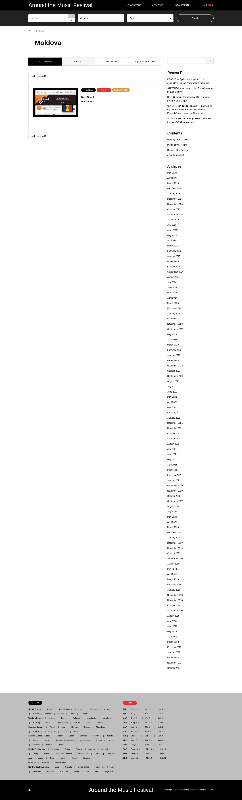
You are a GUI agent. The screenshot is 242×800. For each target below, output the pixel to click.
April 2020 (172, 522)
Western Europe (36, 718)
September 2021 (175, 438)
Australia (45, 762)
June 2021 (172, 454)
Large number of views (144, 61)
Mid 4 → (148, 722)
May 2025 (172, 235)
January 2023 (173, 355)
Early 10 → (135, 749)
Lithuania (84, 714)
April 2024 (172, 298)
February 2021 (174, 475)
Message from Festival (178, 139)
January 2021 (173, 480)
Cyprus (64, 731)
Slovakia (83, 736)
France (64, 718)
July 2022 (172, 386)
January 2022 (173, 418)
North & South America (39, 767)
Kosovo (47, 740)
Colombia (64, 771)
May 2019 (172, 569)
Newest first (111, 61)
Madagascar (83, 754)
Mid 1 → (148, 709)
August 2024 (173, 277)
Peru (97, 771)
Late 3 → (162, 718)
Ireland (81, 709)
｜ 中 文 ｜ (207, 5)
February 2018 (174, 647)
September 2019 (175, 558)
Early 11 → (135, 754)
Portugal (100, 722)
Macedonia (100, 727)
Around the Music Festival (121, 790)
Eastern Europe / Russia (40, 736)
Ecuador (50, 771)
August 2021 (173, 444)
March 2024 (173, 303)
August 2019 (173, 563)
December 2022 (175, 360)
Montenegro (85, 740)
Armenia (92, 749)
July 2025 (172, 225)
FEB (125, 714)
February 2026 (174, 188)
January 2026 (173, 193)
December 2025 (175, 199)
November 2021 (175, 428)
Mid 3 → (149, 718)
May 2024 (172, 292)
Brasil (76, 771)
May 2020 (172, 517)
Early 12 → (135, 758)
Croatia (87, 727)
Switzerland (62, 722)
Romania (96, 736)
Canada (68, 767)
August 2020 (173, 506)
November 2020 (175, 491)
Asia (31, 758)
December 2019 (175, 543)
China (52, 758)
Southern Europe (36, 727)
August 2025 (173, 219)
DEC (125, 758)
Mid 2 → (148, 714)
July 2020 (172, 511)
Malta (76, 731)
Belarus (49, 745)
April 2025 (172, 240)
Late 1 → (161, 709)
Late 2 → (161, 714)
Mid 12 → (150, 758)
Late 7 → (161, 736)
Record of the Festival (177, 150)
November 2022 (175, 365)
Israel (46, 754)
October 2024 (173, 266)
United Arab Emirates (63, 754)
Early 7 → (135, 736)
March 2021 (173, 470)
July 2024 (172, 282)
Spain (88, 722)
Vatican (52, 727)
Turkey (35, 754)
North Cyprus (50, 731)
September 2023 (175, 329)
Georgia (79, 749)
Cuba (57, 767)
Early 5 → (135, 727)
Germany (36, 722)
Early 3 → (135, 718)
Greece (35, 731)
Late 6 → (161, 731)
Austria (49, 722)
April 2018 (172, 636)
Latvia (72, 714)
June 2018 (172, 626)
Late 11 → (164, 754)
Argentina (108, 771)
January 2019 (173, 590)
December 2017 (175, 657)
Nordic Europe (35, 709)
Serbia (35, 740)
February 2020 (174, 532)
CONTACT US (134, 5)
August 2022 (173, 381)
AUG (125, 740)
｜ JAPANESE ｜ (182, 5)
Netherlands (91, 718)
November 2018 (175, 600)
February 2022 (174, 412)
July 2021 (172, 449)
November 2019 (175, 548)
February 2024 (174, 308)
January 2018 (173, 652)
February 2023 (174, 350)
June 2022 (172, 392)
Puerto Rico (99, 767)
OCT (125, 749)
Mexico (113, 767)
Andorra (52, 718)
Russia (60, 745)
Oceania (33, 762)
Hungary (59, 736)
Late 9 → (161, 745)
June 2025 (172, 230)
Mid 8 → (149, 740)
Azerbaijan (106, 749)
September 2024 (175, 272)
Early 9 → (135, 745)
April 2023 (172, 339)
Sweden (48, 714)
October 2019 (173, 553)
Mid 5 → (148, 727)
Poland (98, 740)
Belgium (76, 718)
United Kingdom (65, 709)
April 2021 (172, 464)
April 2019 (172, 574)
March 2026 (173, 183)
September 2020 (175, 501)
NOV (125, 754)
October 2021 (173, 433)
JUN (125, 731)
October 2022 (173, 371)
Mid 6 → (148, 731)
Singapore (87, 758)
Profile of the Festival (177, 145)
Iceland (50, 709)
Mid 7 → (148, 736)
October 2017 (173, 668)
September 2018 (175, 610)
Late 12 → (164, 758)
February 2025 (174, 251)
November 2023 (175, 324)
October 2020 (173, 496)
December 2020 (175, 485)
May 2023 (172, 334)
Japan (40, 758)
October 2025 (173, 209)
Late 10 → (164, 749)
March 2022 (173, 407)
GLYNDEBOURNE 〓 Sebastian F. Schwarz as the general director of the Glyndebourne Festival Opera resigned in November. (189, 110)
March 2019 (173, 579)
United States (83, 767)
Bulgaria (110, 736)
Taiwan (63, 758)
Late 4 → (161, 722)
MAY (125, 727)
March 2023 (173, 344)
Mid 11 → (150, 754)
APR (125, 722)
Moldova (36, 745)
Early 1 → (135, 709)
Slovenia (74, 727)
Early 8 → (135, 740)
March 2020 (173, 527)
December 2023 (175, 318)
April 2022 (172, 402)
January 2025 (173, 256)
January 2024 (173, 313)
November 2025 (175, 204)
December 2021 (175, 423)
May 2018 (172, 631)
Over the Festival (175, 155)
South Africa (111, 754)
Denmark (94, 709)
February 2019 (174, 584)
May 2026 (172, 173)
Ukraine (111, 740)
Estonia (60, 714)
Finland (35, 714)
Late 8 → (162, 740)
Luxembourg (107, 718)
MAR (125, 718)
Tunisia (97, 754)
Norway (107, 709)
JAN (125, 709)
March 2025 (173, 245)
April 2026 (172, 178)
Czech (71, 736)
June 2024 (172, 287)
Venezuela (37, 771)
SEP (125, 745)
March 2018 (173, 642)
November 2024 (175, 261)
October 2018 (173, 605)
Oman (67, 749)
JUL (124, 736)
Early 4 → (135, 722)
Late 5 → (161, 727)
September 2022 (175, 376)
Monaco (77, 722)
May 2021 (172, 459)
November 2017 (175, 662)
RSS (29, 790)
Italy (63, 727)
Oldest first (78, 61)
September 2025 (175, 214)
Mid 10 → (150, 749)
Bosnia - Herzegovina (65, 740)
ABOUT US (158, 5)
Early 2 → (135, 714)
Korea (74, 758)
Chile (87, 771)
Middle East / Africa (37, 749)
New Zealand (60, 762)
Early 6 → (135, 731)
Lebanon (55, 749)
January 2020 (173, 537)
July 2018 (172, 621)
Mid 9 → (148, 745)
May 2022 (172, 397)
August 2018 (173, 616)
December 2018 (175, 595)
